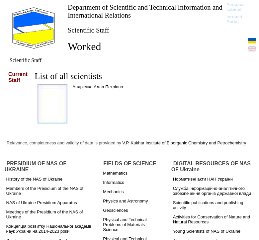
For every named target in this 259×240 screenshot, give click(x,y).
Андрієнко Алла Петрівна (97, 86)
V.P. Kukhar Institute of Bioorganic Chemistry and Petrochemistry (184, 142)
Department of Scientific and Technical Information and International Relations (145, 11)
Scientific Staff (88, 30)
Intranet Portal (234, 19)
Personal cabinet (235, 7)
